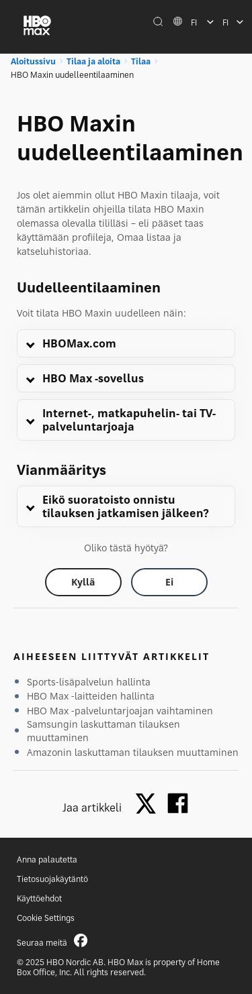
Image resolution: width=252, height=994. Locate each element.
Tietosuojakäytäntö (52, 879)
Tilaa (141, 61)
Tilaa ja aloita (93, 61)
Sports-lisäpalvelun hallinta (89, 681)
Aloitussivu (33, 61)
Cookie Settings (46, 918)
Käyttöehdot (39, 898)
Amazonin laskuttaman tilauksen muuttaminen (133, 752)
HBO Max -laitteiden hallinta (91, 695)
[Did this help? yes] (83, 582)
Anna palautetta (47, 859)
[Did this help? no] (169, 582)
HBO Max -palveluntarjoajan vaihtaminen (120, 710)
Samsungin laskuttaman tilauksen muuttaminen (103, 731)
